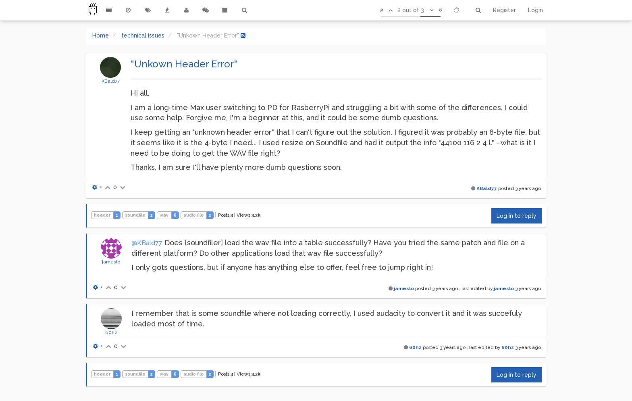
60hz (111, 332)
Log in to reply (516, 216)
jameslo (111, 262)
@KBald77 (146, 243)
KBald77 (111, 81)
